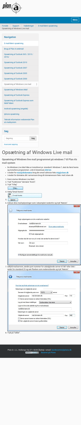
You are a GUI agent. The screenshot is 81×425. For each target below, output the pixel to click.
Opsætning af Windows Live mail (17, 84)
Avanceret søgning (11, 144)
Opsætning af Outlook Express (16, 95)
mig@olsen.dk (62, 173)
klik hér (48, 170)
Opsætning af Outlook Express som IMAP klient (18, 101)
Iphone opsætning (11, 114)
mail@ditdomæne (24, 173)
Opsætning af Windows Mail (15, 90)
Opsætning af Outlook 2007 (15, 68)
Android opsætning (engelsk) (16, 109)
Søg (6, 131)
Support (16, 26)
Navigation (10, 37)
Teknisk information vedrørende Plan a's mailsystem (19, 120)
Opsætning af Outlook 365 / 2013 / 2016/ (18, 55)
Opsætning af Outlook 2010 (15, 62)
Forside (5, 26)
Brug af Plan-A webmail (13, 49)
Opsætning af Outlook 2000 (15, 79)
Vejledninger (29, 26)
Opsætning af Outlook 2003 (15, 73)
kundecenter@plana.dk (61, 350)
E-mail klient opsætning (47, 26)
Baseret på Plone (48, 352)
